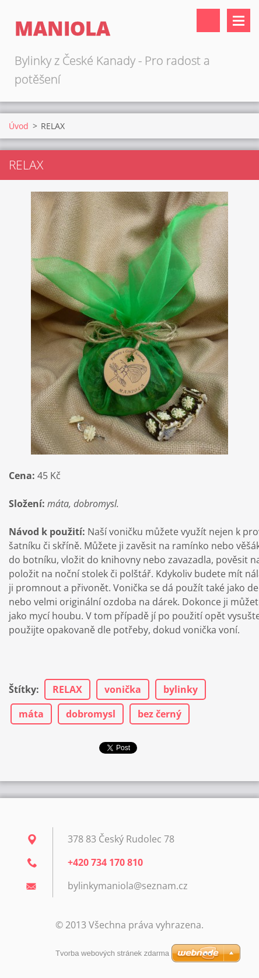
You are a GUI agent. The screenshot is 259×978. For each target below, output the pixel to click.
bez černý (159, 714)
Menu (238, 20)
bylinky (180, 689)
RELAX (67, 689)
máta (31, 714)
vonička (122, 689)
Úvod (19, 125)
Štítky (22, 689)
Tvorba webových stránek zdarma (112, 953)
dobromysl (91, 714)
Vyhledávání (208, 20)
